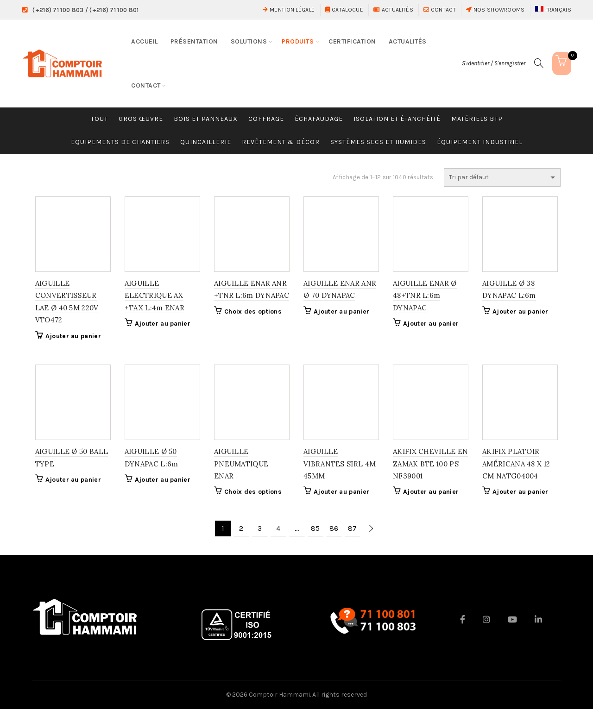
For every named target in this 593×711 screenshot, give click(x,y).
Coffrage (266, 119)
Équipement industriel (480, 142)
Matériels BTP (477, 119)
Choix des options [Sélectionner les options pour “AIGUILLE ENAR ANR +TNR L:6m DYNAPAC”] (252, 312)
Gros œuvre (141, 119)
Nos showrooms (495, 9)
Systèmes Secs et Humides (378, 142)
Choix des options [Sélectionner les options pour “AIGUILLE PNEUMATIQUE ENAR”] (252, 481)
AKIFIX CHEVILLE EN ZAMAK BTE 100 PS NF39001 (431, 465)
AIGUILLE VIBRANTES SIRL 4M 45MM (339, 465)
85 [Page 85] (315, 530)
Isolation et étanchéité (397, 119)
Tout (99, 119)
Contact (439, 9)
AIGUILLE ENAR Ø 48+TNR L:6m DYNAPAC (426, 296)
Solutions (249, 41)
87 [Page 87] (352, 530)
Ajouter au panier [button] (70, 337)
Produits (298, 41)
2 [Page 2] (241, 530)
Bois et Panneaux (206, 119)
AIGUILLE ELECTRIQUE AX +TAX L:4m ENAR (153, 296)
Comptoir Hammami (279, 696)
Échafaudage (319, 119)
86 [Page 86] (333, 530)
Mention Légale (289, 9)
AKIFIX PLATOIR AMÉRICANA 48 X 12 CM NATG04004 (518, 465)
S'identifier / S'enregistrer (488, 63)
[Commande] (502, 177)
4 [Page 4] (278, 530)
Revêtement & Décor (281, 142)
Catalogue (344, 9)
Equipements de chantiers (120, 142)
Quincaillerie (205, 142)
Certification (352, 41)
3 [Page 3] (260, 530)
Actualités (393, 9)
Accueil (144, 41)
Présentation (194, 41)
